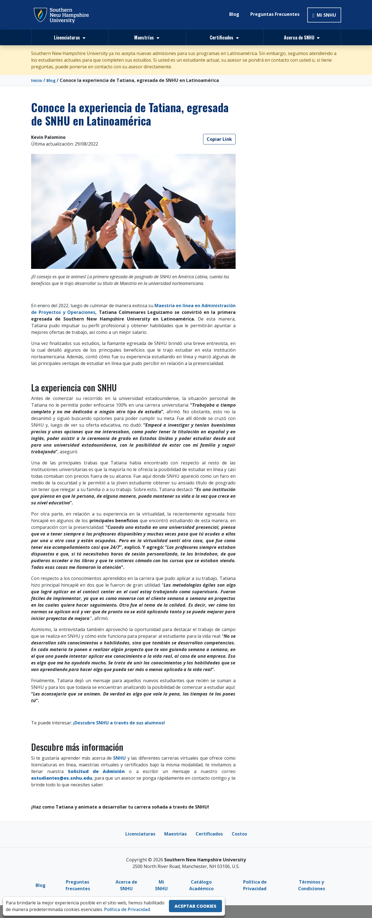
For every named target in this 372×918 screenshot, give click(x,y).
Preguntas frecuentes (77, 885)
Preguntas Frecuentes (274, 14)
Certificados (209, 834)
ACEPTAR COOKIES (195, 906)
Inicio (37, 80)
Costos (239, 834)
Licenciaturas (140, 834)
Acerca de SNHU (126, 885)
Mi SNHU (324, 15)
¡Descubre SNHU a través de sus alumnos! (118, 723)
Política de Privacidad (255, 885)
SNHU (119, 758)
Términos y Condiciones (311, 885)
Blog (234, 14)
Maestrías (175, 834)
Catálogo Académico (201, 885)
